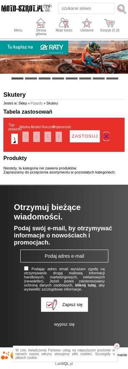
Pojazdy (37, 103)
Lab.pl (64, 364)
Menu (18, 30)
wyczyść (106, 136)
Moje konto (64, 30)
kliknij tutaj (85, 285)
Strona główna (41, 32)
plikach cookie (26, 358)
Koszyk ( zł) (110, 30)
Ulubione (86, 30)
